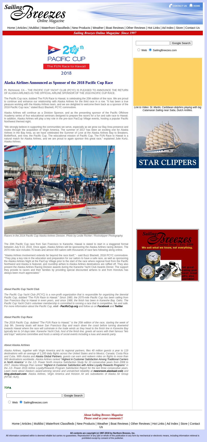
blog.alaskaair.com (15, 373)
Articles (22, 27)
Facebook (103, 306)
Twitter (119, 306)
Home (11, 27)
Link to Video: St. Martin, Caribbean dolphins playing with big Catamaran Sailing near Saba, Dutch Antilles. (167, 109)
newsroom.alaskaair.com (108, 371)
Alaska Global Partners (48, 356)
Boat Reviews (115, 27)
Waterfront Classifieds (55, 27)
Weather (98, 27)
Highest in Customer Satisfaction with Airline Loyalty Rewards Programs (84, 365)
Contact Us (192, 27)
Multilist (34, 27)
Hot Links (154, 27)
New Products (81, 27)
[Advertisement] (168, 198)
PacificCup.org (69, 306)
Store (179, 27)
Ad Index (167, 27)
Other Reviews (135, 27)
